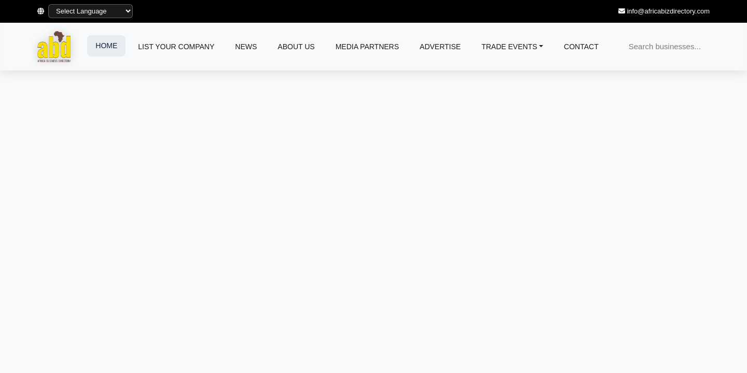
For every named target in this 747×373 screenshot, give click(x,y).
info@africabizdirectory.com (668, 11)
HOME (106, 45)
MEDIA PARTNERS (367, 46)
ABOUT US (296, 46)
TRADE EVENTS (509, 46)
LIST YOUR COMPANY (176, 46)
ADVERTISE (440, 46)
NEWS (246, 46)
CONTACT (581, 46)
